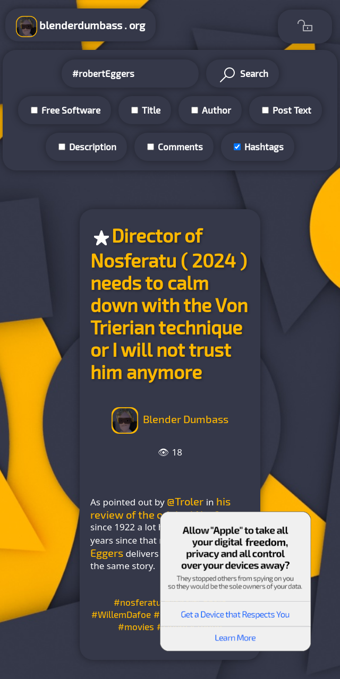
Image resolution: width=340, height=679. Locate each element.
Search (242, 74)
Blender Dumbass (185, 418)
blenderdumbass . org (80, 26)
